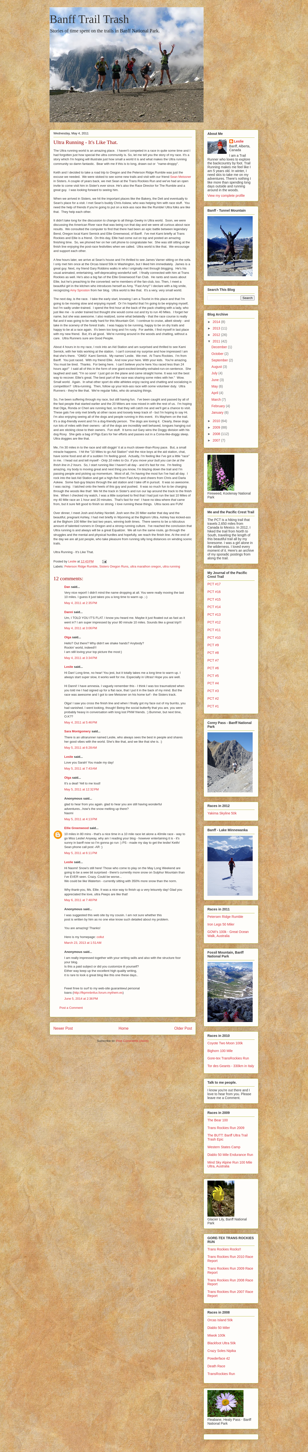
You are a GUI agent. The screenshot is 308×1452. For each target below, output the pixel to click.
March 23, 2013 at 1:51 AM (82, 942)
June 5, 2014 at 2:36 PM (81, 998)
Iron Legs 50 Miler (220, 924)
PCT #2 (213, 698)
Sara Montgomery (77, 731)
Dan (67, 587)
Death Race (216, 1366)
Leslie (68, 667)
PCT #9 (213, 645)
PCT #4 (213, 683)
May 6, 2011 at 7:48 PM (80, 900)
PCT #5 (213, 676)
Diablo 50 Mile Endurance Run (230, 1155)
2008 (217, 434)
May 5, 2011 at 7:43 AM (80, 768)
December (220, 347)
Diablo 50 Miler (218, 1328)
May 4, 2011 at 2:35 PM (80, 603)
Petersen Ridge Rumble (225, 917)
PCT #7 (213, 660)
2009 (217, 427)
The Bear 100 (217, 1120)
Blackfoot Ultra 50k (221, 1343)
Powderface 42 (218, 1358)
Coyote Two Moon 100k (225, 1043)
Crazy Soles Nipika (221, 1351)
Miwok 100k (216, 1335)
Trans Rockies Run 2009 (225, 1128)
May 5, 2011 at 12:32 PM (81, 789)
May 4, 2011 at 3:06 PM (80, 628)
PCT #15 (214, 599)
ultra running (171, 566)
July (215, 373)
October (218, 354)
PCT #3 (213, 691)
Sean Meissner (180, 177)
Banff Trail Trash (89, 19)
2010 (217, 421)
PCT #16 (214, 592)
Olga (67, 637)
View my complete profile (226, 195)
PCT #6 (213, 668)
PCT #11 (214, 630)
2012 (217, 335)
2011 (217, 341)
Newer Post (63, 1028)
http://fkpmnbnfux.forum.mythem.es (98, 992)
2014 (217, 322)
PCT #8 (213, 653)
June (216, 380)
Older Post (183, 1028)
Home (124, 1028)
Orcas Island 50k (220, 1320)
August (217, 367)
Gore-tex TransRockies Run (228, 1058)
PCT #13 (214, 614)
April (215, 393)
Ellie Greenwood (76, 828)
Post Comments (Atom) (132, 1041)
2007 (217, 440)
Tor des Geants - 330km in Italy (230, 1066)
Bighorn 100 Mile (220, 1051)
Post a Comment (71, 1008)
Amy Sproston (80, 290)
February (219, 406)
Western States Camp (223, 1147)
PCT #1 (213, 706)
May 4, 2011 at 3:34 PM (80, 658)
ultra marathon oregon (145, 566)
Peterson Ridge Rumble (81, 566)
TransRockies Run (221, 1374)
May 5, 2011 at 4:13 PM (80, 819)
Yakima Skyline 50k (222, 813)
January (218, 412)
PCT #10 (214, 637)
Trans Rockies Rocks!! (224, 1249)
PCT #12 (214, 622)
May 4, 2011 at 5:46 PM (80, 722)
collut (100, 937)
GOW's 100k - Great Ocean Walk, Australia (228, 934)
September (220, 360)
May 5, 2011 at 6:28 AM (80, 747)
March (217, 399)
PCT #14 (214, 607)
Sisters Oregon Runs (113, 566)
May (215, 386)
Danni (68, 612)
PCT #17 (214, 584)
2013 (217, 328)
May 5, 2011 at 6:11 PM (80, 853)
